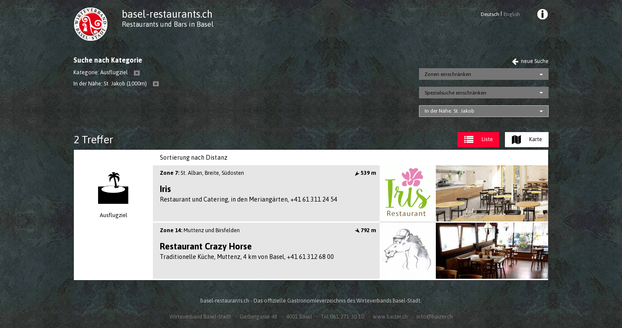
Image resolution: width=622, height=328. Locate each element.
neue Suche (530, 61)
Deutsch (490, 14)
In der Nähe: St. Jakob (449, 111)
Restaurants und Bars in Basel (167, 24)
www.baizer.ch (390, 316)
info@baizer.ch (434, 316)
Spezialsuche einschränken (455, 93)
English (512, 14)
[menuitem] (542, 15)
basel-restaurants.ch (167, 14)
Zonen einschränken (448, 74)
